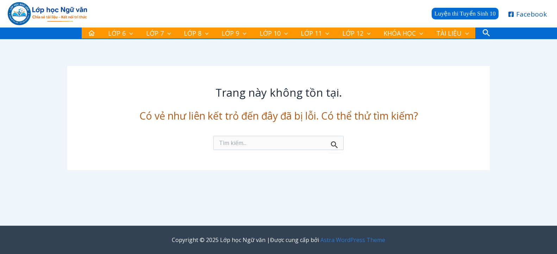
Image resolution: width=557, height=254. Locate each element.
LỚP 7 (173, 34)
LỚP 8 (205, 34)
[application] (150, 34)
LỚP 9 (237, 34)
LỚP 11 (306, 34)
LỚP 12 (341, 34)
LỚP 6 (141, 34)
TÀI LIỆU (426, 34)
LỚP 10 (271, 34)
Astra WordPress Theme (352, 240)
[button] (465, 13)
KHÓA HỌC (383, 34)
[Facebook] (528, 14)
